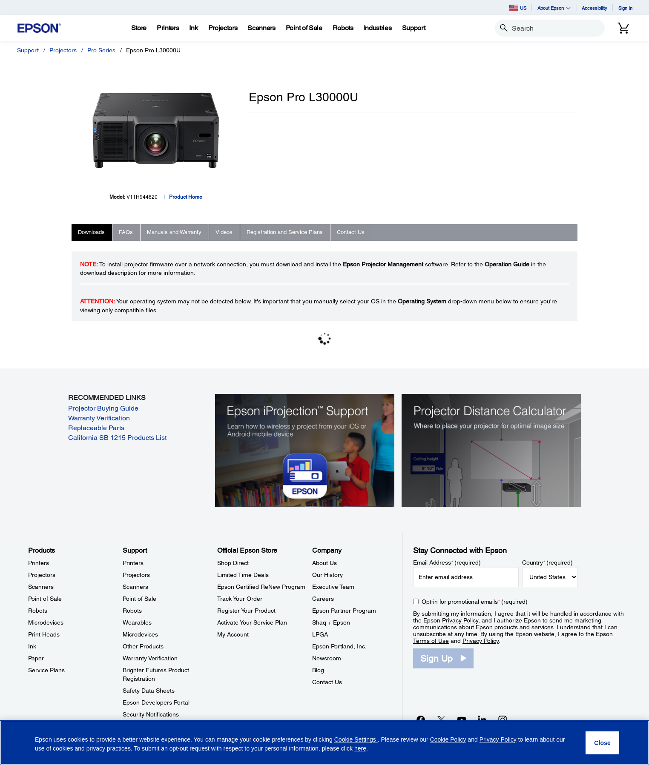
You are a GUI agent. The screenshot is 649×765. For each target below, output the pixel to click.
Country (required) (547, 562)
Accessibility (594, 8)
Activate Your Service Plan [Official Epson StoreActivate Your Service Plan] (252, 622)
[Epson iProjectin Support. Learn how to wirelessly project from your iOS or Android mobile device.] (304, 449)
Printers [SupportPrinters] (133, 562)
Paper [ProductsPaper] (36, 658)
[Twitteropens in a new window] (441, 719)
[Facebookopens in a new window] (420, 719)
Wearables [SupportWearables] (137, 622)
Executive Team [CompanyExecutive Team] (333, 586)
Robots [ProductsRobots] (37, 610)
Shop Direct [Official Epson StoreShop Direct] (233, 562)
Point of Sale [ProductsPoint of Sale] (45, 598)
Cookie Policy (448, 739)
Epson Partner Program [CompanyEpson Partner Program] (344, 610)
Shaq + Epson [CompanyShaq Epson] (331, 622)
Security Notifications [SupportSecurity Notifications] (151, 714)
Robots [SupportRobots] (132, 610)
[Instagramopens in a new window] (502, 719)
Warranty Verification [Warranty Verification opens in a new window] (99, 418)
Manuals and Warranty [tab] (174, 232)
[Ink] (193, 28)
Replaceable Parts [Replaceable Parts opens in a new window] (96, 428)
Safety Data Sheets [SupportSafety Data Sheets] (149, 690)
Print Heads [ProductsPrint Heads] (44, 634)
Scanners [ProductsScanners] (41, 586)
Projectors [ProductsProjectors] (41, 574)
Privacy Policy (460, 620)
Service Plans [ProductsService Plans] (46, 670)
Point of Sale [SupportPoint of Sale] (139, 598)
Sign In (625, 8)
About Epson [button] (554, 8)
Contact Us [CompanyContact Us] (327, 682)
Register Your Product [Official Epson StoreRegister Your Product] (246, 610)
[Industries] (377, 28)
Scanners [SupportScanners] (135, 586)
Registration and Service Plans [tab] (285, 232)
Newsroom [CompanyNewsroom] (326, 658)
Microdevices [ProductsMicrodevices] (45, 622)
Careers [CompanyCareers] (323, 598)
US (517, 8)
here (360, 748)
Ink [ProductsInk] (32, 646)
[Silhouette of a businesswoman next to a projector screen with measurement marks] (491, 449)
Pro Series (101, 50)
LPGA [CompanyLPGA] (320, 634)
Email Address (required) (447, 562)
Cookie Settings (356, 739)
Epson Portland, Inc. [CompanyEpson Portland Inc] (339, 646)
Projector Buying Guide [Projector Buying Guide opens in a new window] (103, 408)
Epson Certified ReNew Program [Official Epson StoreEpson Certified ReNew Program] (261, 586)
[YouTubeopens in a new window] (461, 719)
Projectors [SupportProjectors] (136, 574)
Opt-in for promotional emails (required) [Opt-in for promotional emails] (475, 601)
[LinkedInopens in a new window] (482, 719)
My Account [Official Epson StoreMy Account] (233, 634)
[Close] (602, 742)
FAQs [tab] (126, 232)
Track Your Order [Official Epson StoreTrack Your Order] (239, 598)
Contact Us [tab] (351, 232)
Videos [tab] (224, 232)
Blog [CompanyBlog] (318, 670)
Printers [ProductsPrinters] (38, 562)
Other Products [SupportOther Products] (143, 646)
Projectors (63, 50)
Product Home (185, 197)
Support (28, 50)
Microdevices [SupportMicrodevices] (140, 634)
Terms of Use (431, 640)
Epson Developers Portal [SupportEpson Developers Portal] (156, 702)
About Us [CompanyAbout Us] (324, 562)
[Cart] (623, 28)
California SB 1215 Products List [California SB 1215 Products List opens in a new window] (117, 438)
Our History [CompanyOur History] (327, 574)
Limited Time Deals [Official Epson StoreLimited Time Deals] (243, 574)
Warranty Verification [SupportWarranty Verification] (150, 658)
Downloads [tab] (91, 232)
